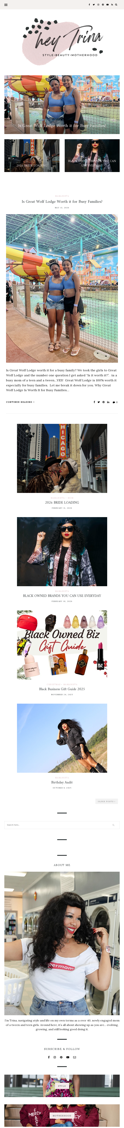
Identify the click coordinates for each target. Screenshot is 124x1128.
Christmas (54, 684)
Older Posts (107, 801)
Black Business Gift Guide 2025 (62, 689)
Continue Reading (20, 402)
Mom (71, 498)
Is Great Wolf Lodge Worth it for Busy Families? (62, 201)
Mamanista (62, 196)
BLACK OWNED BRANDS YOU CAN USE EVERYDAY (62, 596)
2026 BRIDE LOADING (62, 503)
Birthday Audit (62, 783)
